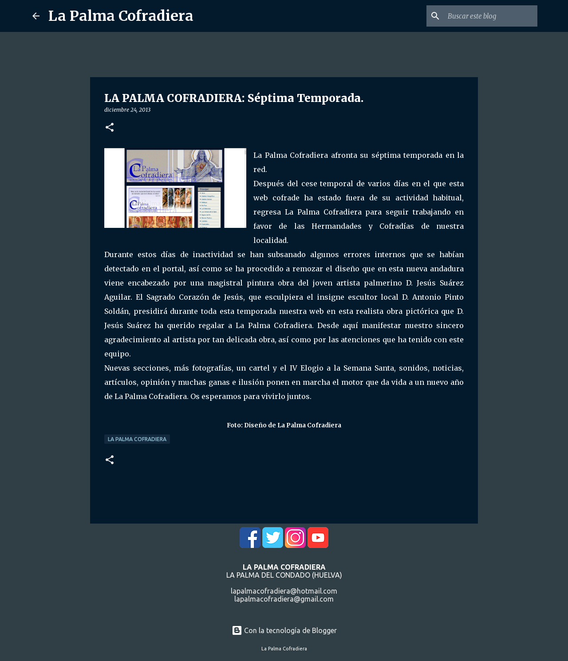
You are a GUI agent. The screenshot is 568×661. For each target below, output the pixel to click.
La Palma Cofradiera (120, 16)
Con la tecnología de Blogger (284, 630)
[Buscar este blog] (490, 16)
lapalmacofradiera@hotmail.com (284, 591)
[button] (109, 128)
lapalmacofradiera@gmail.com (284, 599)
